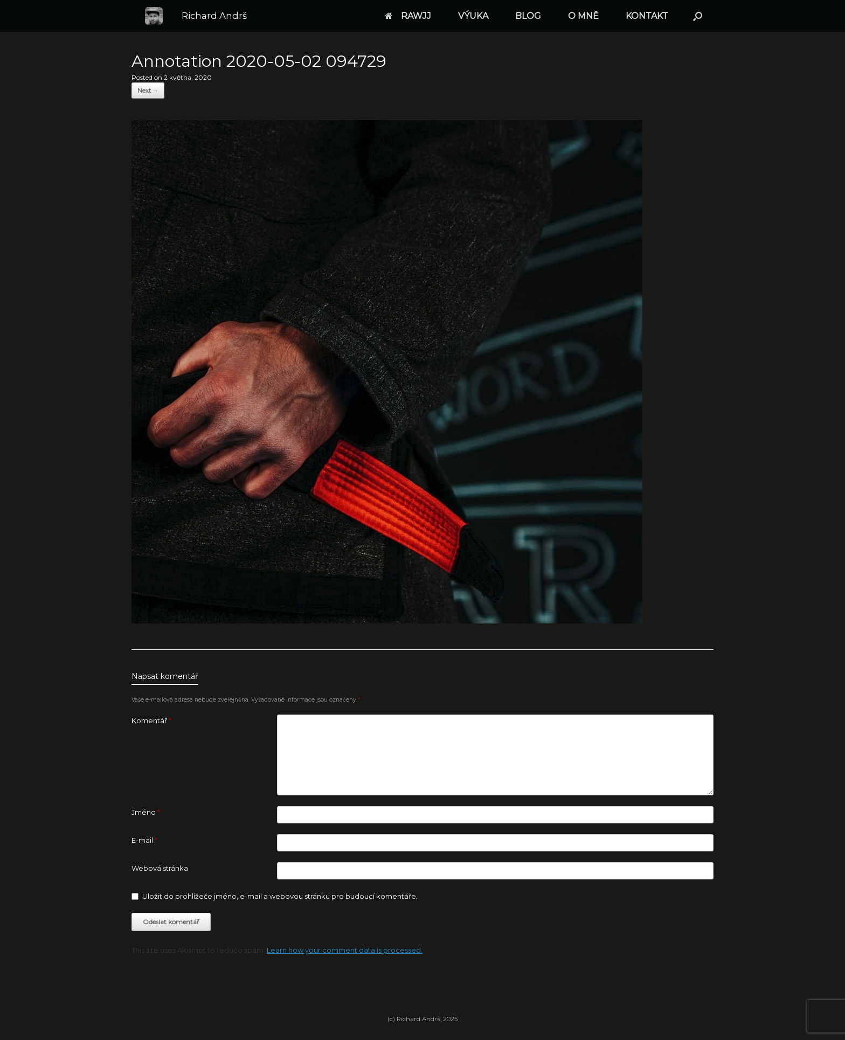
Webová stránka (159, 868)
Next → (147, 90)
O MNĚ (583, 16)
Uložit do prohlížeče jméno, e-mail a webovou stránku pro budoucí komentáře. (280, 896)
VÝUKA (473, 16)
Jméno (145, 812)
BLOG (528, 16)
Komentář (151, 720)
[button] (698, 16)
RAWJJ (408, 16)
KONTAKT (647, 16)
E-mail (144, 840)
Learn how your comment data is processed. (344, 950)
